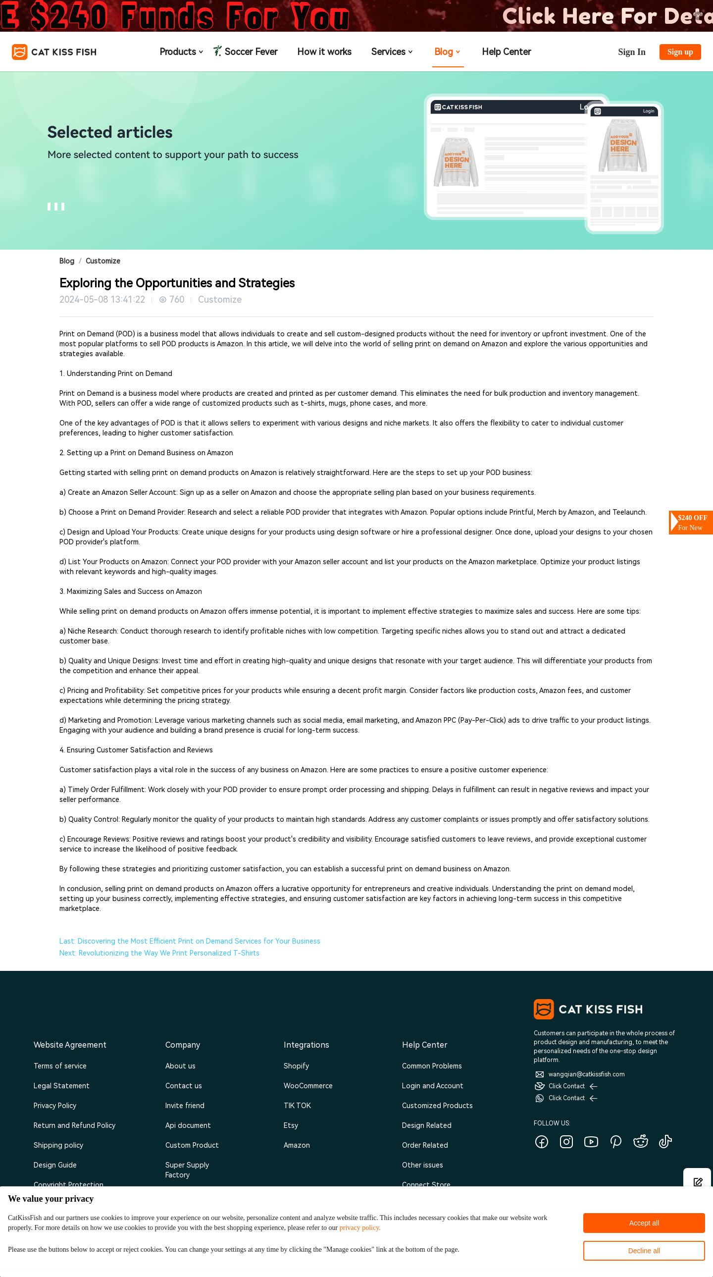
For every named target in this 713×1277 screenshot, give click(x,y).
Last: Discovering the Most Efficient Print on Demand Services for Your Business (189, 941)
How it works (324, 52)
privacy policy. (360, 1227)
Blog (448, 52)
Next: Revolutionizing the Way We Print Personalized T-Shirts (159, 953)
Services (392, 52)
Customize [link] (103, 261)
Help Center (506, 52)
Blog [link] (66, 261)
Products (182, 52)
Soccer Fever (250, 52)
